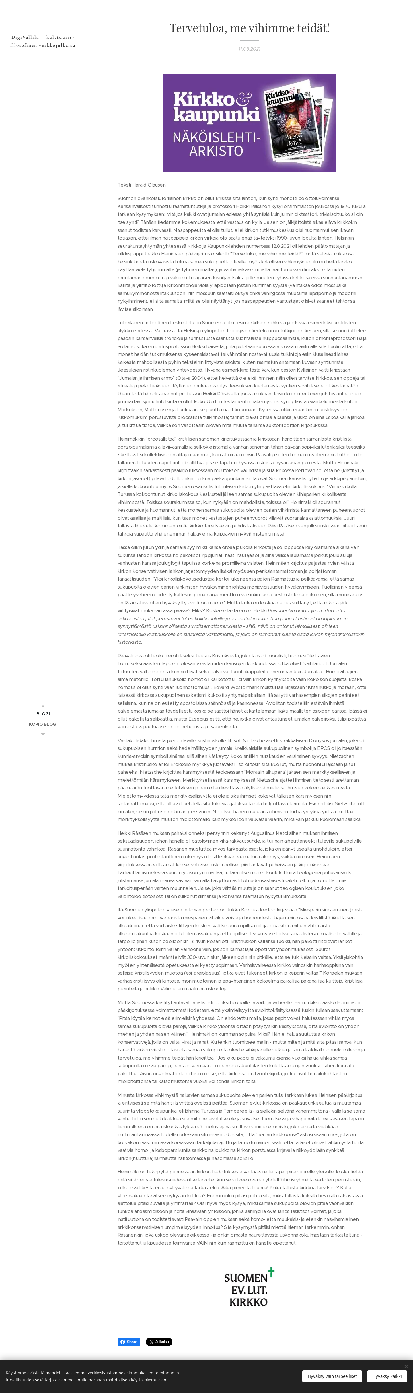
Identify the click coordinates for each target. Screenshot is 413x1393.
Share (128, 1342)
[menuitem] (43, 713)
